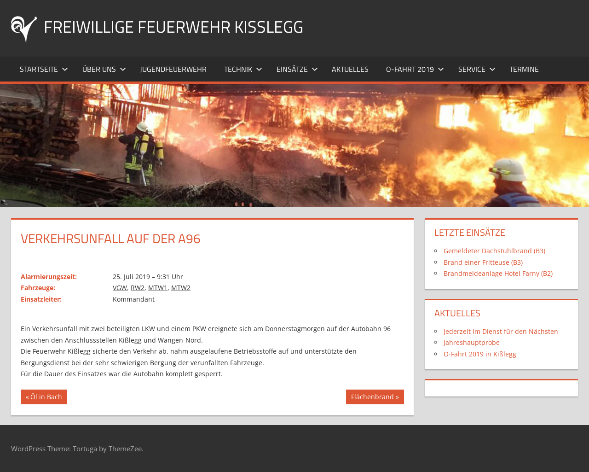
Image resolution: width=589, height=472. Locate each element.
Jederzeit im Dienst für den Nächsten (501, 331)
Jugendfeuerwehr (173, 69)
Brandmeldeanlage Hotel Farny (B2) (498, 273)
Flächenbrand (372, 398)
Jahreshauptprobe (472, 342)
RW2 (137, 287)
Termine (524, 69)
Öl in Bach (46, 398)
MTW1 (157, 287)
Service (477, 69)
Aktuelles (350, 69)
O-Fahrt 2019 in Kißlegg (480, 354)
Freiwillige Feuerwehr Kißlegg (173, 26)
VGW (120, 287)
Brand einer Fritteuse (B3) (483, 262)
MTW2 (181, 287)
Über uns (104, 69)
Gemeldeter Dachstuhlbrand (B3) (494, 250)
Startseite (44, 69)
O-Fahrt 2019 (415, 69)
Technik (243, 69)
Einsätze (297, 69)
